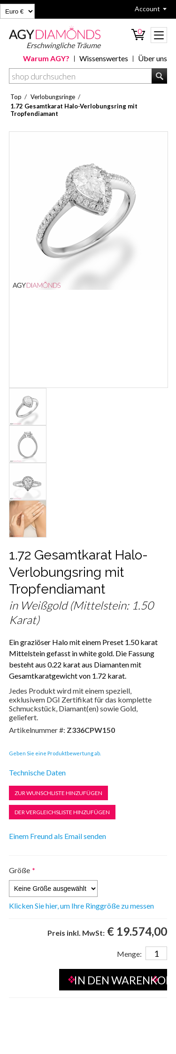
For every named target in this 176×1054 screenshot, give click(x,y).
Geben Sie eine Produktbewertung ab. (55, 753)
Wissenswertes (103, 58)
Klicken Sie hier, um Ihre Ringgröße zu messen (81, 906)
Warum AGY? (46, 58)
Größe (19, 870)
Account (147, 9)
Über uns (152, 58)
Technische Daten (37, 772)
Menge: (129, 953)
